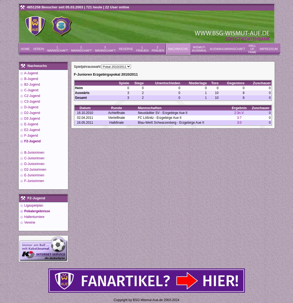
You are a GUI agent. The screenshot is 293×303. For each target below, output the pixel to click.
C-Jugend (30, 90)
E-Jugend (30, 124)
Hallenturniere (34, 217)
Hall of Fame (252, 49)
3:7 (239, 118)
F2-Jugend (32, 141)
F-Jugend (30, 135)
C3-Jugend (31, 101)
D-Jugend (30, 107)
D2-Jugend (31, 113)
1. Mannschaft (57, 49)
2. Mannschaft (81, 49)
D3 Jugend (31, 118)
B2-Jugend (31, 84)
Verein (38, 49)
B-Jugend (30, 79)
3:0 (239, 122)
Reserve (126, 49)
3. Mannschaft (105, 49)
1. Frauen (142, 49)
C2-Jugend (31, 96)
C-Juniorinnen (34, 158)
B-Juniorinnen (33, 152)
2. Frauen (158, 49)
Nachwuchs (178, 49)
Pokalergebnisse (36, 211)
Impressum (269, 49)
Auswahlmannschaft (227, 49)
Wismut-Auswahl (199, 49)
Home (25, 49)
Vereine (29, 222)
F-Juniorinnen (33, 181)
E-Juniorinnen (33, 175)
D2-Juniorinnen (34, 169)
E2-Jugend (31, 130)
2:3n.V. (239, 113)
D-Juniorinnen (34, 164)
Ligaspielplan (33, 205)
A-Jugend (30, 73)
